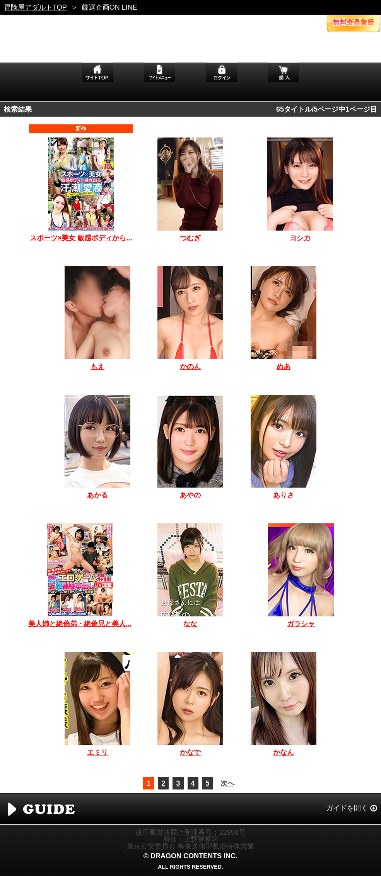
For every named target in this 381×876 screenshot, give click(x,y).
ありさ (283, 495)
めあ (283, 366)
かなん (283, 752)
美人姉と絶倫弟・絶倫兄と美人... (80, 624)
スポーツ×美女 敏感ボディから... (81, 238)
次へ (227, 783)
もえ (97, 366)
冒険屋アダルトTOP (35, 7)
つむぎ (190, 238)
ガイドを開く (347, 808)
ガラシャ (301, 624)
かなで (190, 752)
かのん (190, 366)
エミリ (97, 752)
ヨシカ (300, 238)
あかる (97, 495)
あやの (190, 495)
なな (190, 624)
